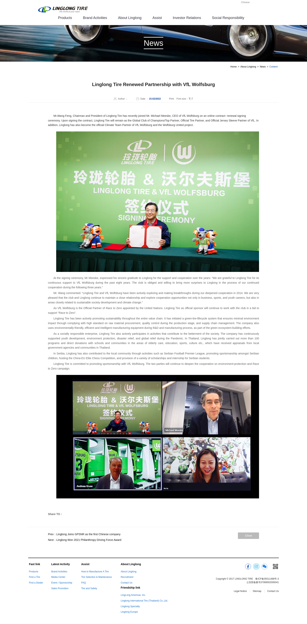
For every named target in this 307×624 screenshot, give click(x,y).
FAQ (83, 582)
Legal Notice (240, 591)
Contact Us (126, 582)
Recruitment (127, 577)
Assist (157, 18)
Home (233, 66)
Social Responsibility (228, 18)
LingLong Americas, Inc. (133, 595)
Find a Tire (34, 577)
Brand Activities (95, 18)
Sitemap (257, 591)
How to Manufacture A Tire (95, 571)
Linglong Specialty (130, 606)
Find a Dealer (36, 582)
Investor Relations (187, 18)
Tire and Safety (89, 588)
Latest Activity (60, 564)
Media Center (58, 577)
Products (65, 18)
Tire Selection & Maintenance (96, 577)
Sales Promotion (60, 588)
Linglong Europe (129, 612)
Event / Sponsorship (61, 582)
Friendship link (130, 587)
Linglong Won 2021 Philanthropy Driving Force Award (88, 539)
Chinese (245, 2)
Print (171, 98)
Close (248, 535)
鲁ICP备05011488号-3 (267, 578)
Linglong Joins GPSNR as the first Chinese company (88, 534)
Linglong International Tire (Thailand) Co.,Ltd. (144, 600)
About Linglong (130, 18)
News (263, 66)
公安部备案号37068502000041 (263, 582)
